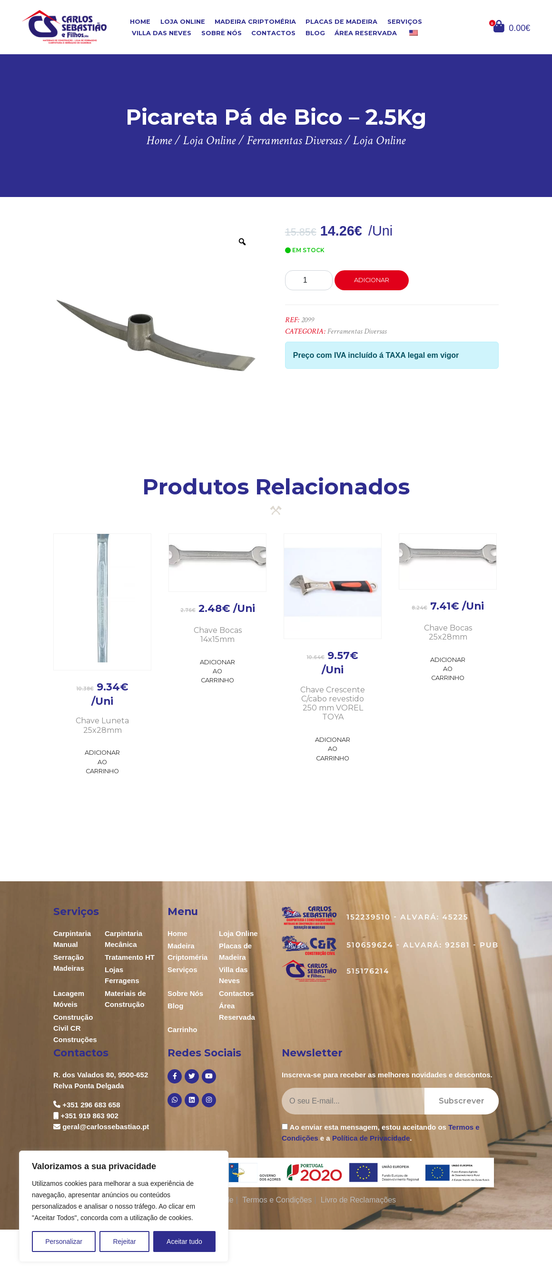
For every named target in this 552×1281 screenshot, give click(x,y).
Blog (315, 33)
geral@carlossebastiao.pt (105, 1127)
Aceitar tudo (184, 1241)
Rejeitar (124, 1241)
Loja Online (182, 21)
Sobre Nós (221, 33)
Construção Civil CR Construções (75, 1028)
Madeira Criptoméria (255, 21)
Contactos (273, 33)
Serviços (404, 21)
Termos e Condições (277, 1200)
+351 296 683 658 (91, 1105)
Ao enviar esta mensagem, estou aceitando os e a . (381, 1132)
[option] (155, 328)
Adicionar (371, 280)
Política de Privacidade (371, 1138)
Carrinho (182, 1029)
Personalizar (63, 1241)
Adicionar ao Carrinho (102, 761)
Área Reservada (366, 33)
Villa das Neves (161, 33)
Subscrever (461, 1100)
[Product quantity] (309, 280)
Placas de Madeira (341, 21)
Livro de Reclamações (358, 1200)
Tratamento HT (130, 957)
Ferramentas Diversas (356, 331)
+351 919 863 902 (89, 1116)
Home (140, 21)
